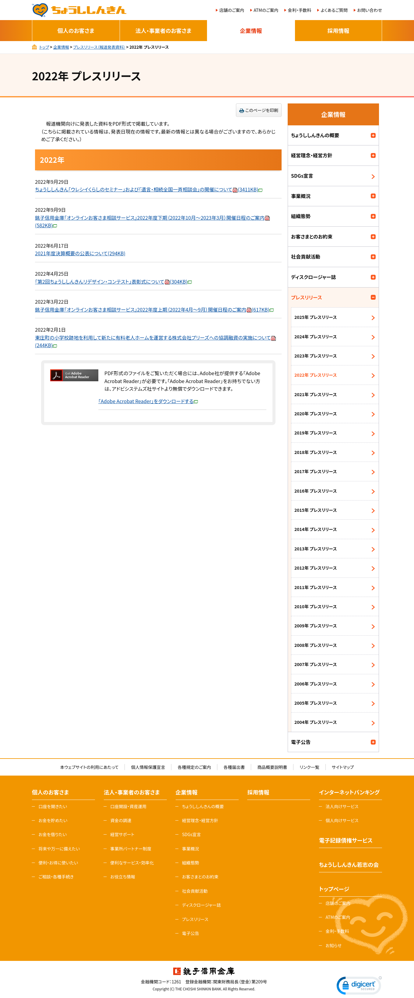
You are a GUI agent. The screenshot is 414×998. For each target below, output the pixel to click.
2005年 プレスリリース (315, 703)
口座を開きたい (52, 806)
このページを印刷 (261, 110)
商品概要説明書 (272, 767)
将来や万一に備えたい (59, 849)
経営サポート (122, 834)
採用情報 (338, 30)
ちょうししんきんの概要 (315, 135)
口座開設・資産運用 (128, 806)
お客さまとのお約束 (311, 236)
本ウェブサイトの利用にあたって (89, 767)
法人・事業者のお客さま (163, 30)
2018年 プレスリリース (315, 452)
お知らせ (333, 945)
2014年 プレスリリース (315, 529)
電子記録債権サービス (346, 840)
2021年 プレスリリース (315, 394)
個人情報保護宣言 (148, 767)
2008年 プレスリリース (315, 645)
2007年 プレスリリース (315, 664)
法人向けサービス (341, 806)
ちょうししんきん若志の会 (349, 864)
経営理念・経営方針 (311, 155)
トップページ (334, 889)
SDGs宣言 (302, 175)
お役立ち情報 (122, 877)
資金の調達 (121, 820)
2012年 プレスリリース (315, 568)
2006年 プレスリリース (315, 684)
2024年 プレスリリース (315, 336)
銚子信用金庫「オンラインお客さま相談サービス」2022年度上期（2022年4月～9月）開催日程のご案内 (154, 309)
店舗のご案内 (231, 10)
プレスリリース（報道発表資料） (99, 47)
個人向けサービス (341, 820)
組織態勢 (300, 216)
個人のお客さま (76, 30)
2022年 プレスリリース (315, 375)
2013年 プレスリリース (315, 549)
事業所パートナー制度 (130, 849)
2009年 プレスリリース (315, 626)
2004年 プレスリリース (315, 722)
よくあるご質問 (334, 10)
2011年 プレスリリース (315, 587)
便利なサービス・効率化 (132, 863)
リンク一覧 (309, 767)
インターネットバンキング (349, 792)
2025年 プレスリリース (315, 317)
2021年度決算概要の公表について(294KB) (80, 253)
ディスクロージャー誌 (313, 277)
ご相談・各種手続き (56, 877)
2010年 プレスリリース (315, 606)
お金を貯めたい (52, 820)
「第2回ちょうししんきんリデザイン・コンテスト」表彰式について (113, 281)
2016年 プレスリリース (315, 491)
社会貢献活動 (305, 256)
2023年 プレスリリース (315, 356)
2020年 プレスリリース (315, 413)
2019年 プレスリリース (315, 433)
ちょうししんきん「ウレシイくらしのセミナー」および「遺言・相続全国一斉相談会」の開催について (148, 189)
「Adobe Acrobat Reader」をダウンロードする (148, 401)
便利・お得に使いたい (58, 863)
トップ (44, 47)
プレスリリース (306, 297)
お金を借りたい (52, 834)
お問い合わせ (369, 10)
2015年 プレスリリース (315, 510)
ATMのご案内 (266, 10)
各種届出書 (234, 767)
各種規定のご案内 (194, 767)
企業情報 (251, 30)
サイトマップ (343, 767)
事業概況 (300, 196)
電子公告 (300, 741)
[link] (359, 987)
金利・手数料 (299, 10)
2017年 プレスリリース (315, 471)
